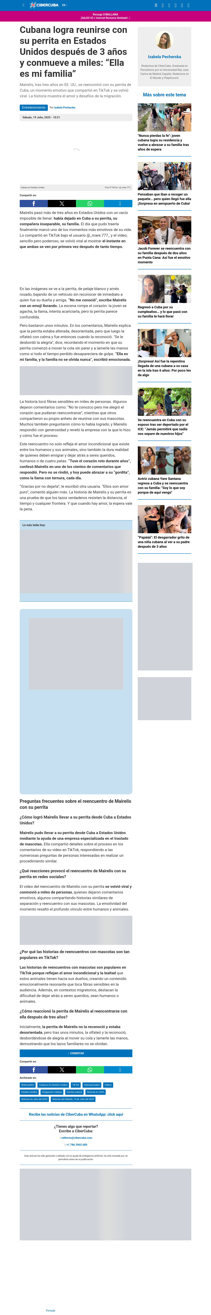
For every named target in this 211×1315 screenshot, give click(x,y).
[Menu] (23, 5)
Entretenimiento (34, 107)
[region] (76, 267)
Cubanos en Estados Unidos (53, 1084)
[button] (34, 203)
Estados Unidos (29, 1092)
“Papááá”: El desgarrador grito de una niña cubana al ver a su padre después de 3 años (164, 542)
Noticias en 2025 (95, 1092)
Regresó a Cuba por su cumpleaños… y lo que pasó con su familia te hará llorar (162, 311)
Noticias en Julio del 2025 (34, 1099)
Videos (108, 1084)
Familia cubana (74, 1092)
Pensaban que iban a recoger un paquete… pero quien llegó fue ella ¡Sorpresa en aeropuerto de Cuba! (164, 199)
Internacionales (92, 1084)
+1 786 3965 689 (76, 1144)
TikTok (75, 1084)
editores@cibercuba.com (77, 1137)
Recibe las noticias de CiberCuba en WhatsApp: (76, 1114)
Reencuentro (27, 1084)
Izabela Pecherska (64, 107)
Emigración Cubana (52, 1092)
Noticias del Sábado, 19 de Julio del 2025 (73, 1099)
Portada (50, 1310)
